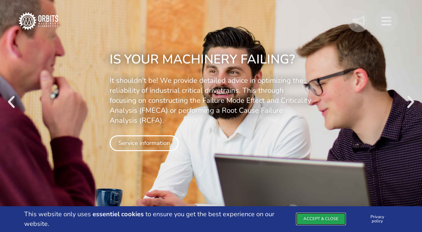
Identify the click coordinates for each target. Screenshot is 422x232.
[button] (11, 102)
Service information (144, 143)
